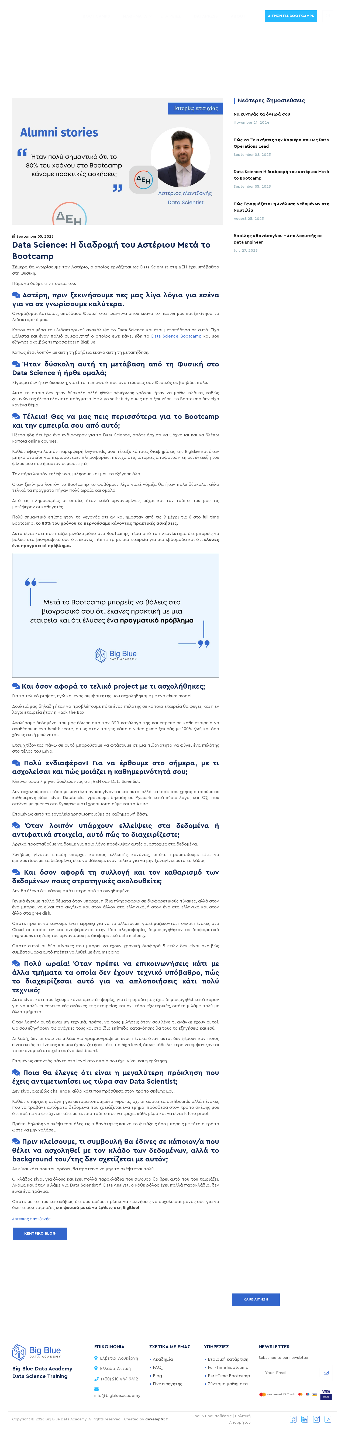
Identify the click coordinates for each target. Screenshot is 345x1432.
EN (327, 16)
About (238, 16)
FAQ (157, 1367)
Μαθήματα (134, 16)
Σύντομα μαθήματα (228, 1384)
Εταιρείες (170, 16)
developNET (156, 1419)
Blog (157, 1376)
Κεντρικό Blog (40, 1233)
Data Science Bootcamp (176, 336)
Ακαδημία (163, 1359)
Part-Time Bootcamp (229, 1376)
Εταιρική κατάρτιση (228, 1359)
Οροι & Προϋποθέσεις (211, 1416)
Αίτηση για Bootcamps (291, 16)
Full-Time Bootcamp (228, 1367)
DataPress (206, 16)
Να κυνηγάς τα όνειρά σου (262, 114)
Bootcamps (95, 16)
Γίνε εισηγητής (167, 1384)
